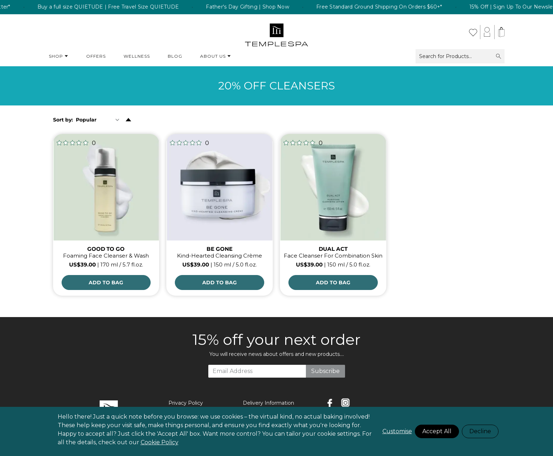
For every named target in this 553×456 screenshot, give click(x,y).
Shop (58, 56)
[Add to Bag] (106, 282)
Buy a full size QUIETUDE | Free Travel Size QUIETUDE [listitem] (119, 7)
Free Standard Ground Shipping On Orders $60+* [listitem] (390, 7)
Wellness (137, 56)
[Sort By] (99, 120)
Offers (96, 56)
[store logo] (276, 32)
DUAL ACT (333, 249)
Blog (175, 56)
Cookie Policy (159, 442)
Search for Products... (460, 56)
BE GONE (220, 249)
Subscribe (325, 371)
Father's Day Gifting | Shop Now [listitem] (259, 7)
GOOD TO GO (106, 249)
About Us (215, 56)
